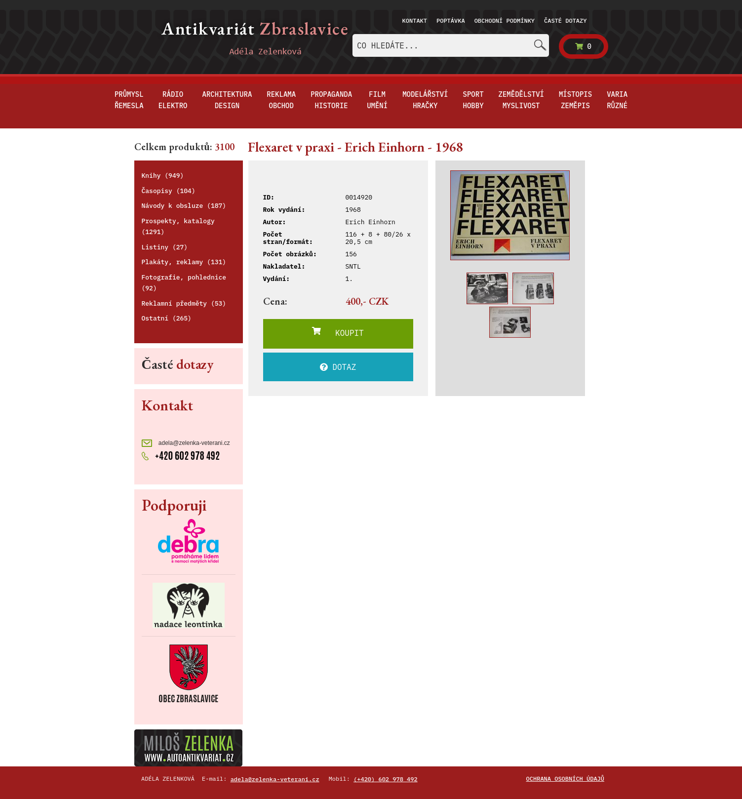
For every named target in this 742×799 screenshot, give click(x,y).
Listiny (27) (165, 247)
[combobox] (450, 45)
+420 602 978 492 (181, 454)
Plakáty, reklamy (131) (184, 262)
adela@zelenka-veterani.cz (186, 443)
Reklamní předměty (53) (184, 303)
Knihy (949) (163, 175)
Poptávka (450, 20)
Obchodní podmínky (504, 20)
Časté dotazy (565, 20)
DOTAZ (338, 367)
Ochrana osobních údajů (565, 778)
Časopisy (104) (168, 191)
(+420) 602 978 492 (385, 779)
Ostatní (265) (167, 318)
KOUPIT (337, 332)
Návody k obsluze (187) (184, 205)
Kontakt (414, 20)
